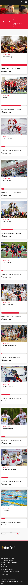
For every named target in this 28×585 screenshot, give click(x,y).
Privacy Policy (5, 574)
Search (22, 1)
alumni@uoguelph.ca (9, 569)
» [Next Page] (19, 534)
